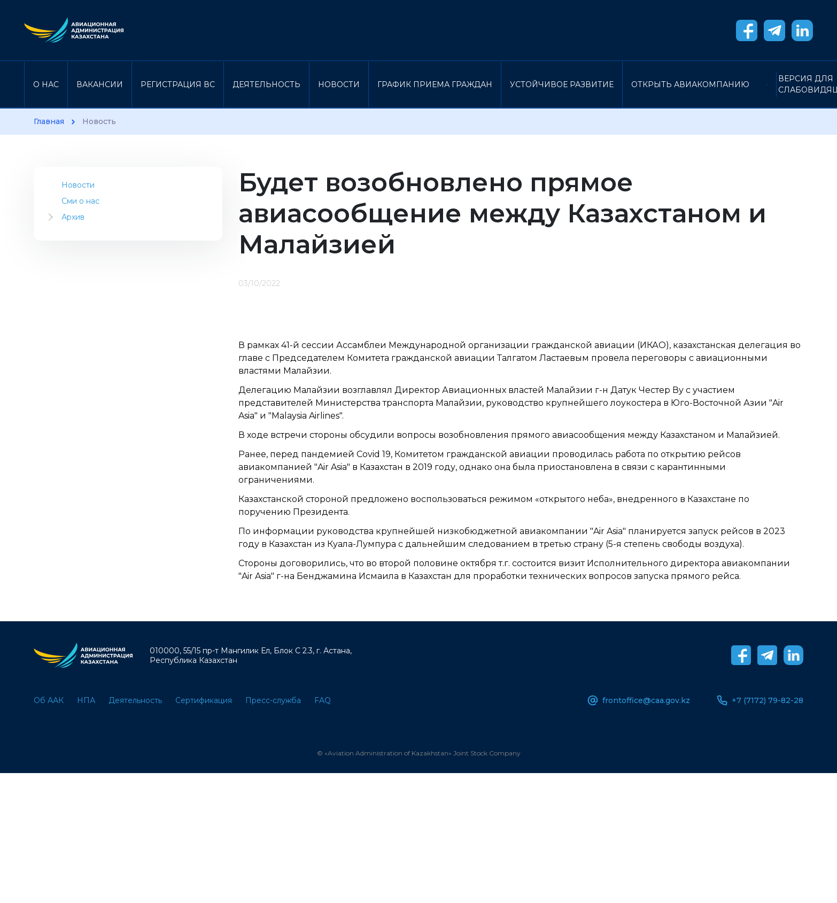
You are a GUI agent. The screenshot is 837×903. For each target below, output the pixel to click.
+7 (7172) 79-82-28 (760, 700)
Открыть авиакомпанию (690, 84)
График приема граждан (434, 84)
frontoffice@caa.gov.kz (638, 700)
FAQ (322, 700)
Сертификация (203, 700)
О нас (46, 84)
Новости (339, 84)
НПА (86, 700)
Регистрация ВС (178, 84)
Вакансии (99, 84)
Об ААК (49, 700)
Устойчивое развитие (562, 84)
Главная (49, 121)
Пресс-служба (273, 700)
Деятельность (266, 84)
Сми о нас (80, 201)
